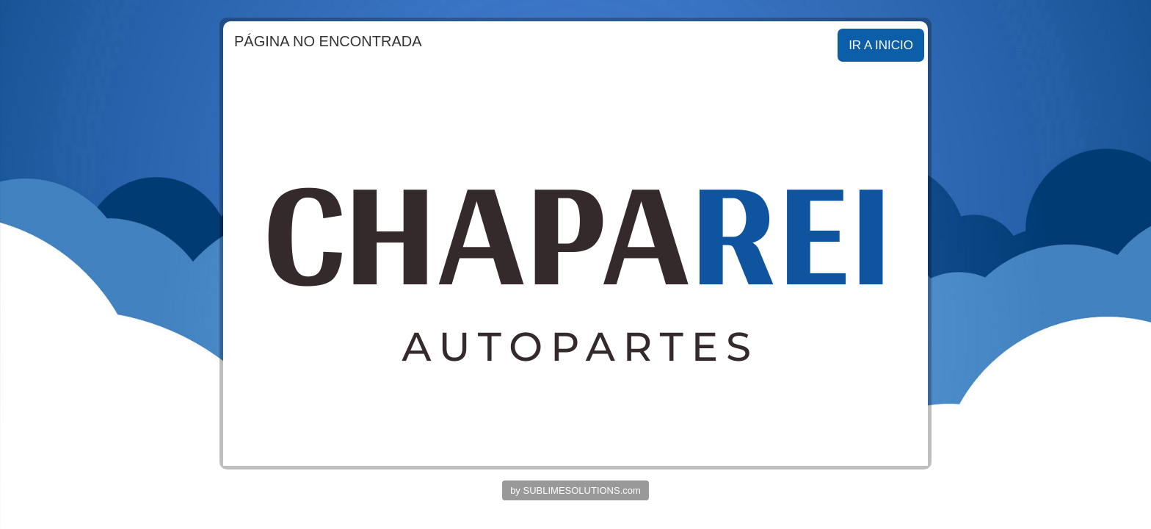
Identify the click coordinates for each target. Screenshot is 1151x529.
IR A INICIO (881, 45)
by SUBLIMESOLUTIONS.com (575, 490)
